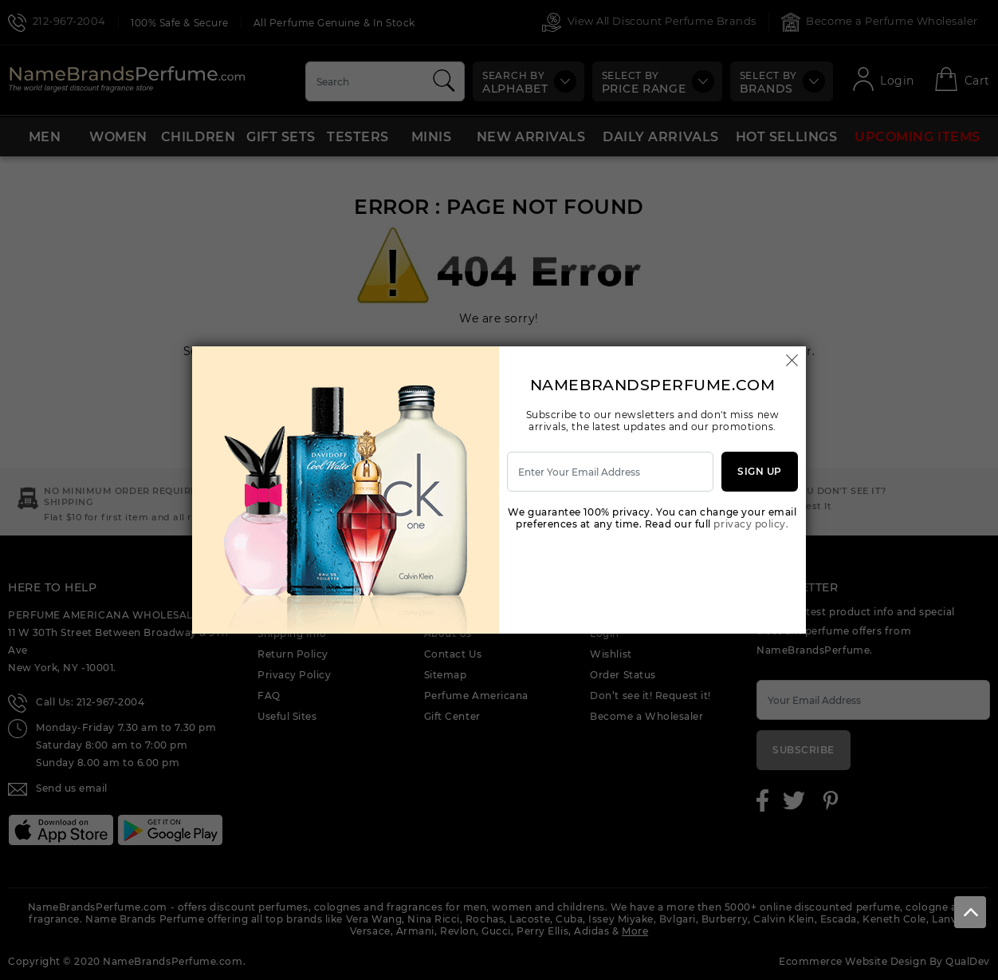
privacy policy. (750, 524)
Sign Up (759, 471)
